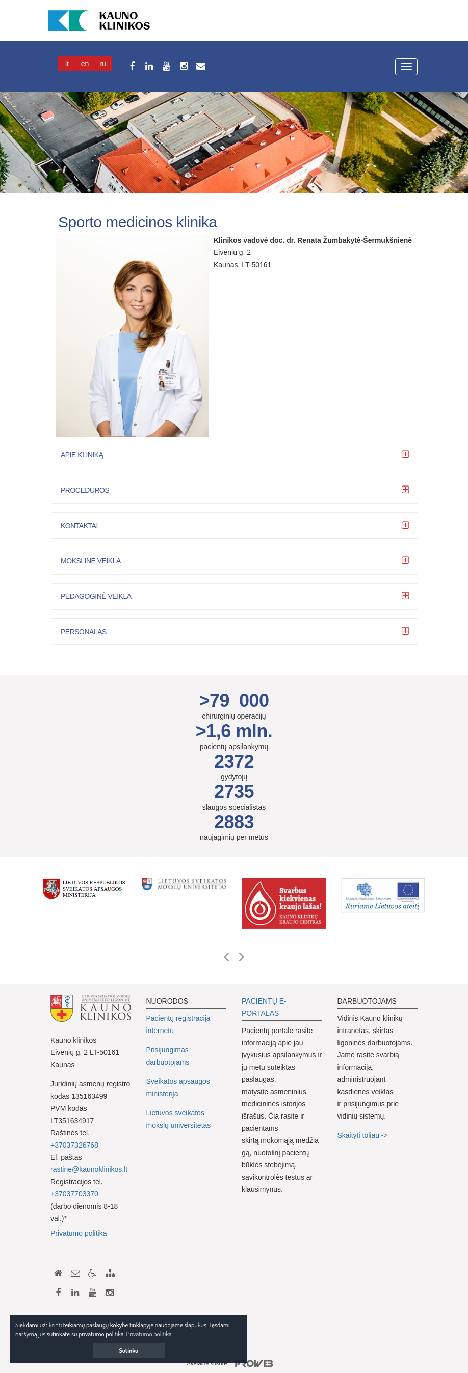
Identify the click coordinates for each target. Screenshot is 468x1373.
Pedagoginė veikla (103, 596)
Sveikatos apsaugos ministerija (178, 1087)
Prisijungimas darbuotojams (168, 1056)
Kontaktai (87, 526)
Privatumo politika (78, 1233)
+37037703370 (74, 1194)
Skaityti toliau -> (363, 1135)
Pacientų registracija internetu (178, 1024)
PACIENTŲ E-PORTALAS (264, 1007)
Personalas (91, 631)
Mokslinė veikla (98, 561)
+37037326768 (74, 1145)
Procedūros (92, 490)
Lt (67, 64)
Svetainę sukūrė (234, 1364)
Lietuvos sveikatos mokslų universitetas (178, 1119)
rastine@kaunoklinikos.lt (88, 1169)
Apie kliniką (89, 455)
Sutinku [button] (129, 1350)
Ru (102, 64)
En (85, 64)
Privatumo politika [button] (149, 1334)
